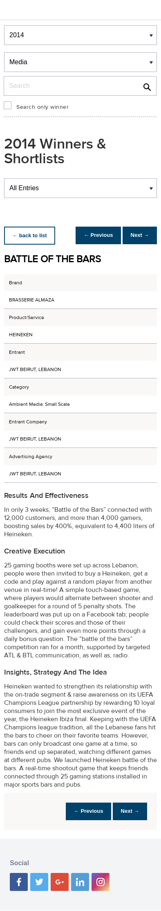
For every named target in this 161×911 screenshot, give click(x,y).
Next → (138, 235)
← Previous (93, 235)
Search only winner (42, 107)
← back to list (31, 235)
